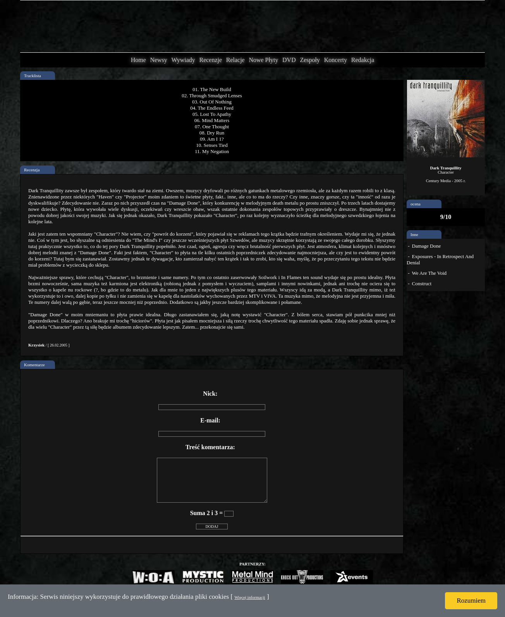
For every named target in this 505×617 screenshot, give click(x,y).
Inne (414, 234)
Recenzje (210, 60)
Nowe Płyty (263, 60)
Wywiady (183, 60)
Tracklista (32, 75)
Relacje (235, 60)
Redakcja (362, 60)
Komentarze (34, 364)
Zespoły (310, 60)
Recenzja (32, 169)
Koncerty (335, 60)
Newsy (158, 60)
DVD (289, 60)
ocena (416, 204)
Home (138, 60)
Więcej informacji (249, 597)
